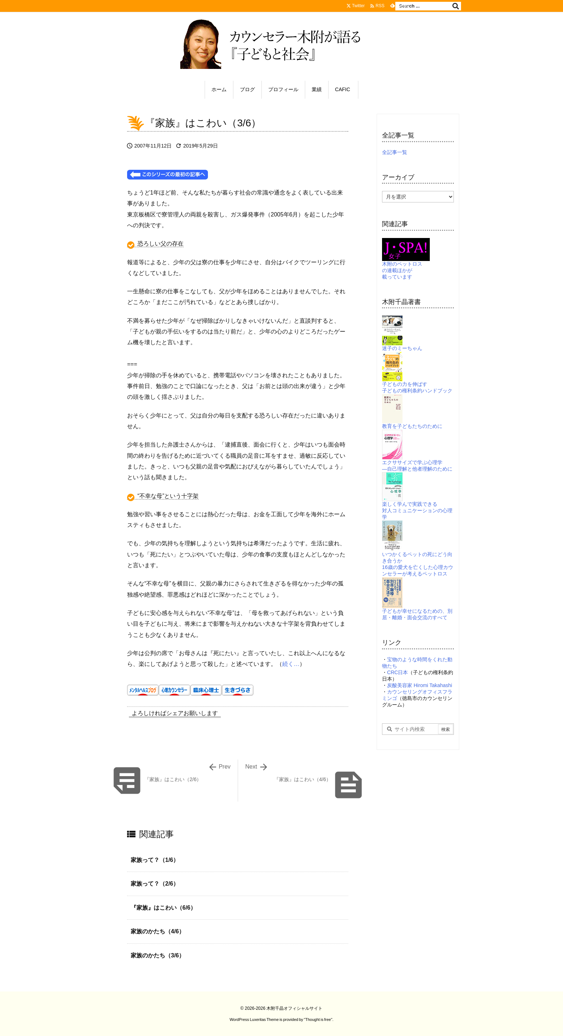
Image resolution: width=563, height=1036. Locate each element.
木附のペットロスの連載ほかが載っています (406, 262)
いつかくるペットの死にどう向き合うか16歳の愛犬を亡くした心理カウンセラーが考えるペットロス (417, 555)
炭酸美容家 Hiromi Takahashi (419, 685)
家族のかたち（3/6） (158, 955)
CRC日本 (397, 672)
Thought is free (318, 1019)
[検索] (455, 6)
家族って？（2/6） (155, 884)
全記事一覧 (394, 152)
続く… (290, 664)
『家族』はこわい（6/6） (163, 908)
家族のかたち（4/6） (158, 931)
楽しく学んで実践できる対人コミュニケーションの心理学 (417, 502)
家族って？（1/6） (155, 860)
